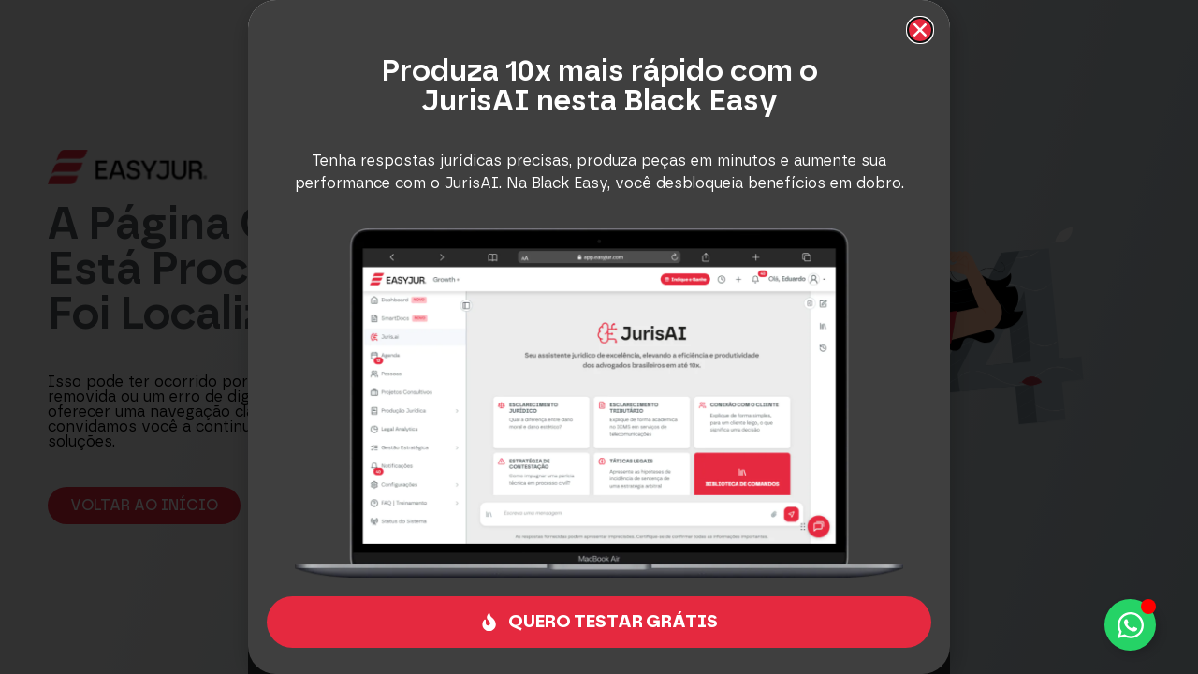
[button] (920, 30)
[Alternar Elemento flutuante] (1130, 625)
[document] (599, 337)
